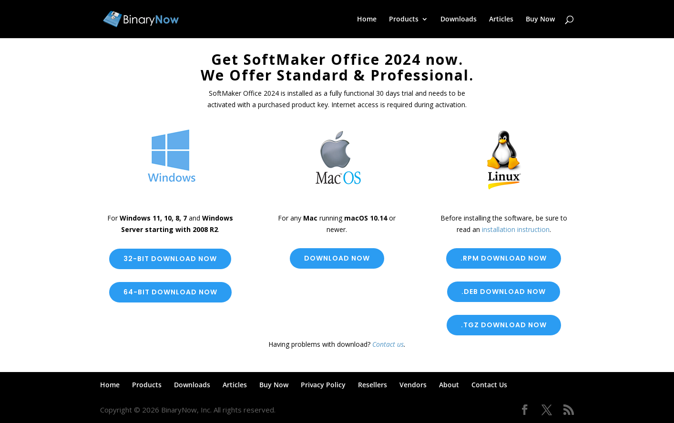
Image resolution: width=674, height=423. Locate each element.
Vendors (413, 384)
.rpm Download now (503, 258)
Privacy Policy (323, 384)
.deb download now (503, 291)
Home (367, 19)
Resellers (372, 384)
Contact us (388, 344)
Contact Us (489, 384)
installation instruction (516, 229)
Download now (337, 258)
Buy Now (540, 19)
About (449, 384)
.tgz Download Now (504, 325)
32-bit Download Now (170, 258)
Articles (501, 19)
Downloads (458, 19)
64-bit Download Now (170, 292)
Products (404, 19)
